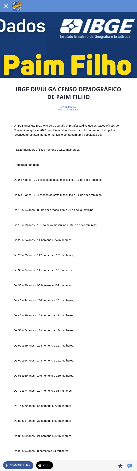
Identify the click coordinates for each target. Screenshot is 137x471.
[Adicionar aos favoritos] (120, 465)
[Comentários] (129, 465)
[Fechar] (6, 6)
